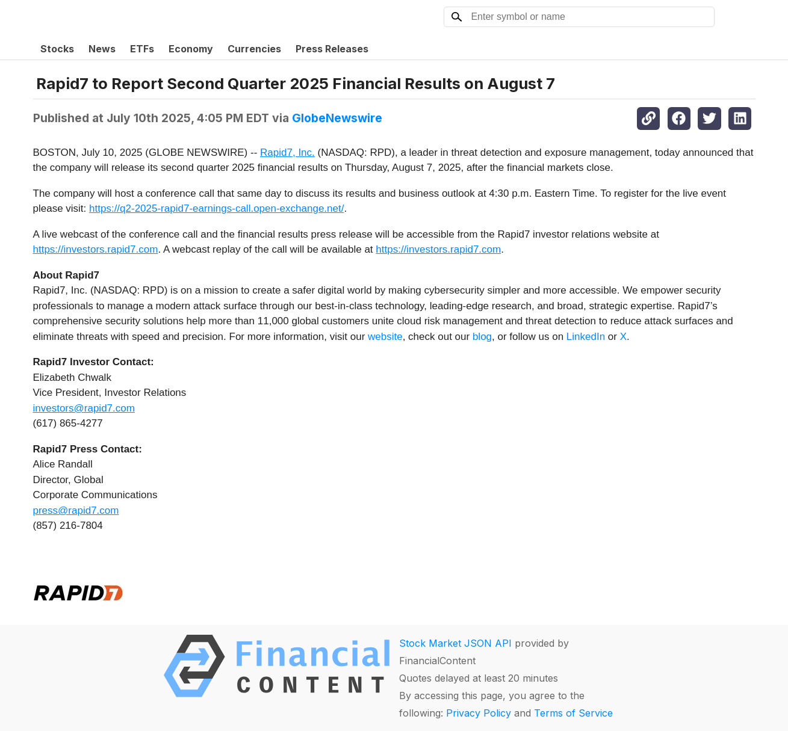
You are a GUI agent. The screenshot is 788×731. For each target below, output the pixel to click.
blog (482, 336)
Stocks (57, 49)
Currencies (254, 49)
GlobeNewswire (337, 118)
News (102, 49)
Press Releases (332, 49)
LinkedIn (585, 336)
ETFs (142, 49)
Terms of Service (573, 713)
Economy (191, 49)
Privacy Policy (478, 713)
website (385, 336)
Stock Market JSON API (455, 643)
